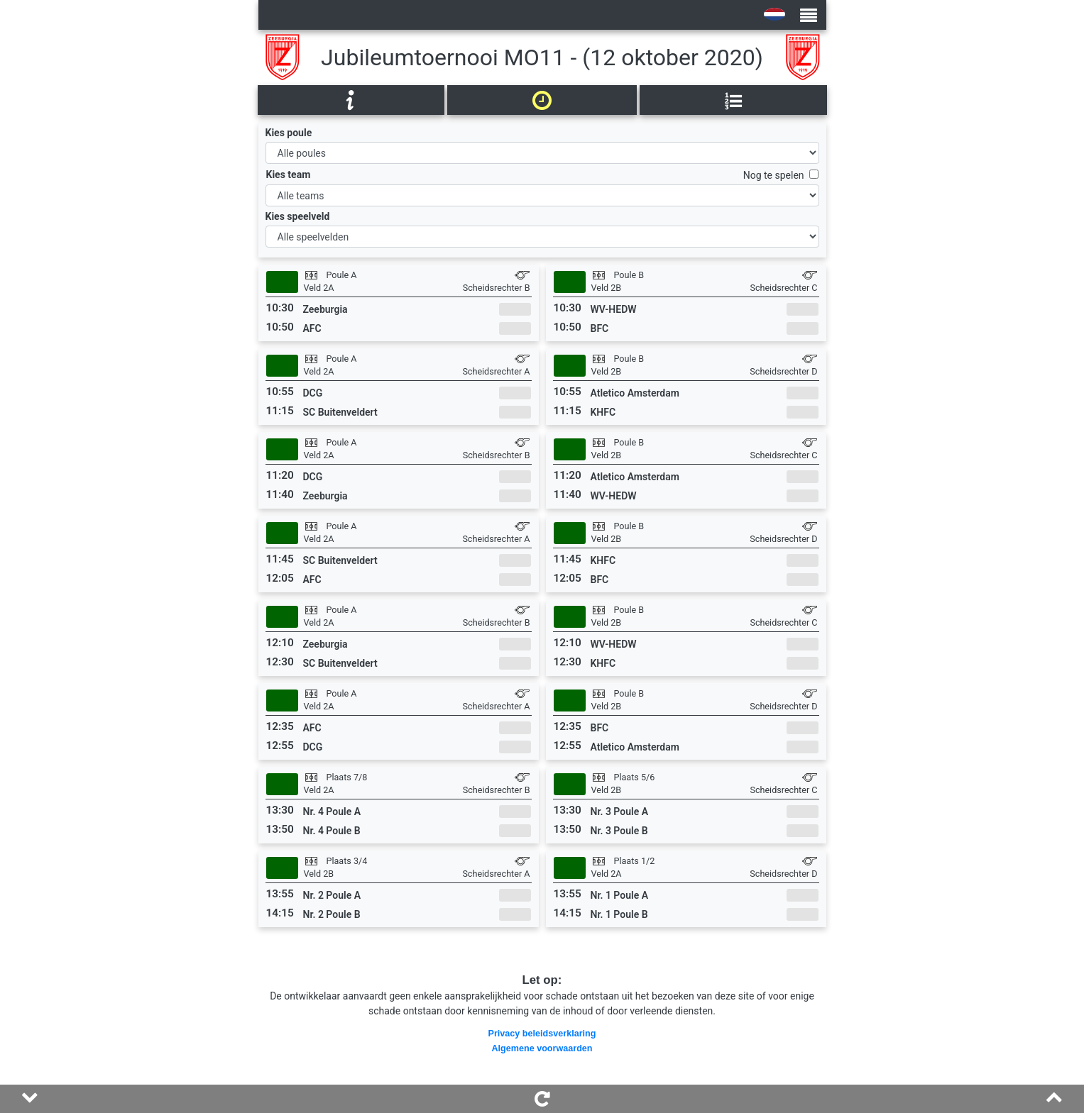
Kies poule (288, 132)
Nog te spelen (776, 175)
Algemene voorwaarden (541, 1048)
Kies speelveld (297, 216)
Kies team (288, 174)
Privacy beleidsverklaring (542, 1034)
